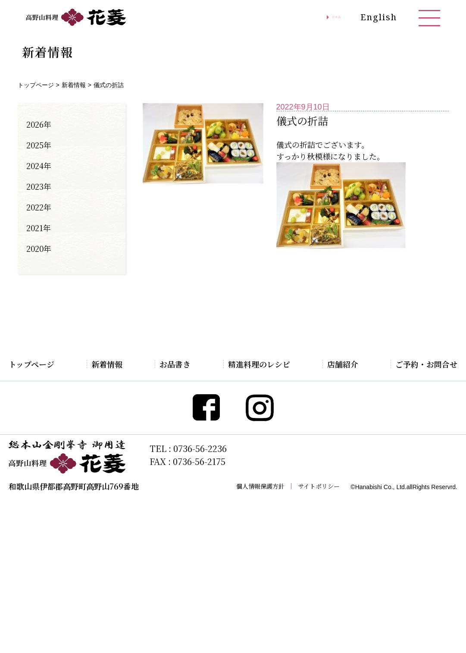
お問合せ (409, 395)
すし (157, 457)
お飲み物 (164, 473)
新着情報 (74, 85)
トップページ (36, 85)
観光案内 (346, 395)
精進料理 (164, 395)
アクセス (346, 380)
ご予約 (405, 380)
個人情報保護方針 (260, 632)
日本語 (326, 17)
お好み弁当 (167, 442)
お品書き (165, 364)
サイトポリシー (319, 632)
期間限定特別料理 (177, 380)
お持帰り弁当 (170, 488)
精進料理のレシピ (269, 364)
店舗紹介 (347, 364)
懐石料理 (164, 411)
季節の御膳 (167, 426)
